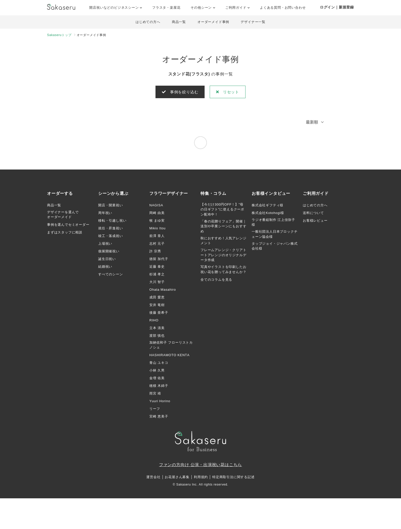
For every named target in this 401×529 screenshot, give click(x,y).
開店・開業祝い (110, 206)
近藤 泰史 (157, 267)
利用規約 (201, 478)
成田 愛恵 (157, 298)
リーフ (154, 410)
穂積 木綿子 (158, 387)
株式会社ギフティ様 (267, 206)
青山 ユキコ (158, 364)
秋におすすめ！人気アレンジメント (223, 241)
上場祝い (105, 244)
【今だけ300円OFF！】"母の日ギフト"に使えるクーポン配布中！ (222, 210)
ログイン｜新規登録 (337, 7)
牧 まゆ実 (157, 221)
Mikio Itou (157, 229)
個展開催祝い (108, 252)
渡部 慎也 (157, 336)
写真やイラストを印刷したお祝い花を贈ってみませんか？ (223, 270)
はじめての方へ (146, 22)
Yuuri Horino (159, 402)
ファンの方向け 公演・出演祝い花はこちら (200, 466)
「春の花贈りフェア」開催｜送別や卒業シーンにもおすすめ (223, 227)
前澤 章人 (157, 237)
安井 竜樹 (157, 306)
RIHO (154, 321)
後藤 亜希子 (158, 313)
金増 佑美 (157, 379)
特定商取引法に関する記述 (233, 478)
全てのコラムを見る (216, 280)
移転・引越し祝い (112, 221)
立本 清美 (157, 329)
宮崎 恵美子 (158, 417)
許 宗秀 (155, 252)
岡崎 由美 (157, 214)
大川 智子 (157, 283)
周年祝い (105, 214)
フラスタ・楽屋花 (166, 7)
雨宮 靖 (155, 394)
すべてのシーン (110, 275)
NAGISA (156, 206)
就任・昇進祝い (110, 229)
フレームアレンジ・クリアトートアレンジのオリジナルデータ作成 (223, 256)
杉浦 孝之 (157, 275)
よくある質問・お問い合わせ (283, 7)
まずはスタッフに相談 (64, 233)
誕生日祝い (107, 260)
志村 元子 (157, 244)
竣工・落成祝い (110, 237)
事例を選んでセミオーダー (68, 226)
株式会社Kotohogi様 (268, 214)
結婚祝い (105, 267)
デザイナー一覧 (255, 22)
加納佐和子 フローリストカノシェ (171, 345)
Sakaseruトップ (59, 35)
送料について (313, 214)
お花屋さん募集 (177, 478)
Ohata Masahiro (162, 290)
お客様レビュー (315, 221)
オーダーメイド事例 (214, 22)
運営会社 (153, 478)
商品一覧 (178, 22)
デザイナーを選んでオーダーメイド (63, 215)
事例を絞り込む (179, 92)
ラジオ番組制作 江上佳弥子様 (273, 223)
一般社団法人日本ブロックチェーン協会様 (274, 235)
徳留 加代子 (158, 260)
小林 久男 (157, 371)
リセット (229, 92)
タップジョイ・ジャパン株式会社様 (274, 246)
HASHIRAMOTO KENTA (169, 356)
